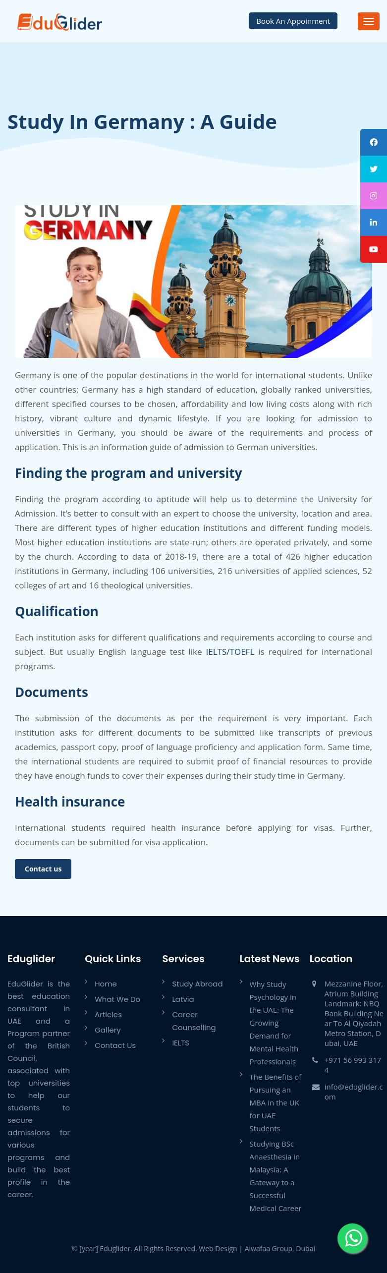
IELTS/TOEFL (230, 651)
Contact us (43, 868)
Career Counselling (194, 1021)
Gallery (108, 1030)
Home (106, 984)
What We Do (117, 999)
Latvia (183, 999)
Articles (108, 1014)
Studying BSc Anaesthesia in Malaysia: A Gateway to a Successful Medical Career (276, 1176)
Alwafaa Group (268, 1248)
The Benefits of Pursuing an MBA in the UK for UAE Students (276, 1102)
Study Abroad (197, 984)
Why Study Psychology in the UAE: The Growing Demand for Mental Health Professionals (274, 1022)
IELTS (180, 1043)
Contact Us (115, 1045)
